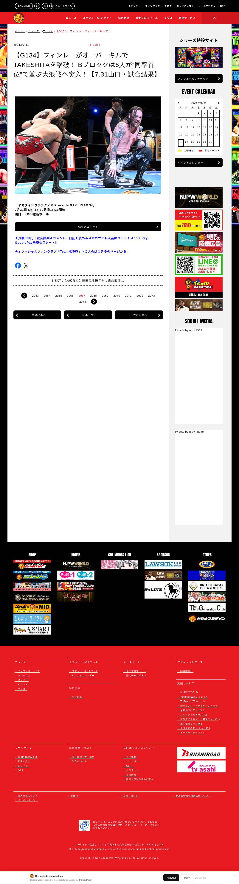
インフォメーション (29, 670)
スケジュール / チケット (193, 78)
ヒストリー (132, 761)
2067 (82, 295)
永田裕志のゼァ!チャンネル (195, 728)
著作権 (74, 795)
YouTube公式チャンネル (194, 696)
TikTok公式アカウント (193, 701)
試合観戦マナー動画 (83, 756)
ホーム (20, 31)
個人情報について (28, 795)
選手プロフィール (146, 18)
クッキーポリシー (28, 800)
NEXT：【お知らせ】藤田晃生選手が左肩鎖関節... (88, 280)
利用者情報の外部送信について (193, 795)
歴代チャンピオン (136, 675)
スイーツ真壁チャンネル (194, 714)
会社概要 (131, 756)
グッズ (21, 688)
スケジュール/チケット (97, 18)
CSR (223, 5)
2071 (128, 295)
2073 (151, 295)
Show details (200, 877)
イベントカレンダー (190, 162)
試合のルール (79, 761)
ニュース (71, 18)
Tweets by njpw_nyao (189, 431)
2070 (116, 295)
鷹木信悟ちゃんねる (191, 723)
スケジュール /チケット (85, 670)
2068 (93, 295)
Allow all (171, 877)
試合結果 (123, 18)
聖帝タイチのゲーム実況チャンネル (200, 719)
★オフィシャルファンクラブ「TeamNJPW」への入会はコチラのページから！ (72, 251)
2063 (35, 295)
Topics (48, 31)
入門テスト (132, 770)
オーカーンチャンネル (192, 732)
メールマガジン (207, 5)
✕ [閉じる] (234, 875)
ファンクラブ (152, 5)
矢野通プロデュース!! (192, 710)
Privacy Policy (85, 879)
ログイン (23, 765)
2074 (82, 301)
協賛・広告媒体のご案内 (139, 779)
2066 (70, 295)
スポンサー (134, 5)
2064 (47, 295)
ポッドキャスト (185, 5)
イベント (23, 684)
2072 (140, 295)
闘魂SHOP (186, 670)
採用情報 (131, 774)
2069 (105, 295)
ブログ (168, 5)
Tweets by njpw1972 (188, 330)
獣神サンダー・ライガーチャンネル (200, 705)
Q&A (20, 770)
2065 (58, 295)
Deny (187, 877)
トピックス (24, 675)
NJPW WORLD (189, 692)
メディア (23, 679)
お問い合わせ (130, 795)
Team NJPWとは (27, 756)
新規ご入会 (24, 761)
